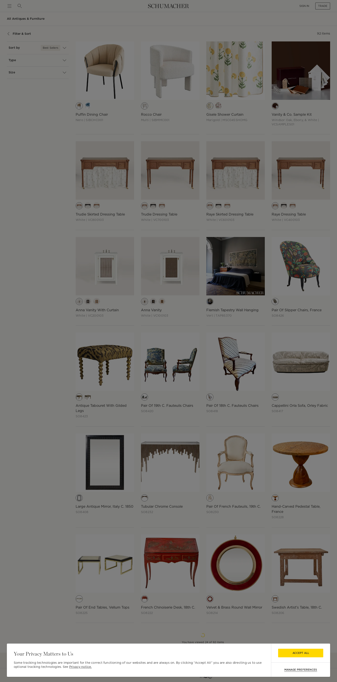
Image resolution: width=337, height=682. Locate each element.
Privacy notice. (80, 666)
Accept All (301, 653)
